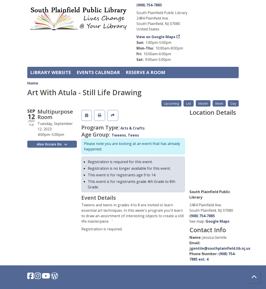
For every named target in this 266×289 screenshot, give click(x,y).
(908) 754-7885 (149, 4)
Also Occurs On (52, 144)
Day (233, 103)
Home (32, 83)
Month (203, 103)
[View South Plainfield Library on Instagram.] (38, 277)
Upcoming (171, 103)
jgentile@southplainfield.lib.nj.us (219, 248)
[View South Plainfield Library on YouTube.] (46, 277)
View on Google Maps (155, 36)
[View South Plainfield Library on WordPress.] (54, 277)
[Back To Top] (254, 277)
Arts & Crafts (132, 128)
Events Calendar (98, 72)
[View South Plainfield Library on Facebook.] (31, 277)
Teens (133, 135)
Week (219, 103)
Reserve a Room (145, 72)
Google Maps (217, 221)
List (188, 103)
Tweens (119, 135)
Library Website (50, 72)
